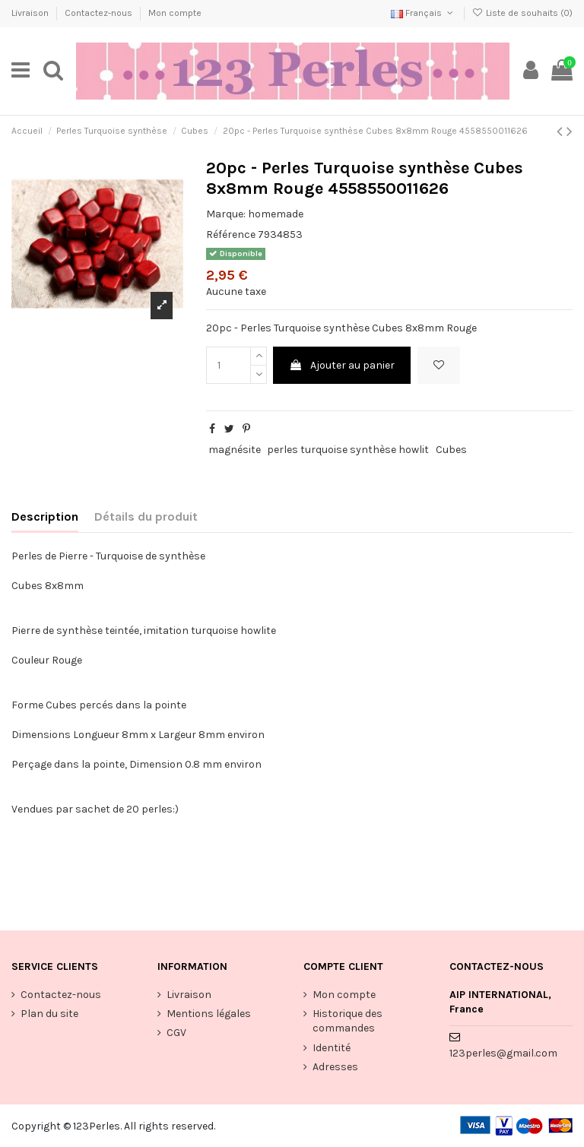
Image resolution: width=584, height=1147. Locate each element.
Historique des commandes (347, 1021)
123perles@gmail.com (503, 1053)
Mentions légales (209, 1013)
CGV (176, 1032)
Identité (332, 1047)
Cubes (451, 449)
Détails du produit (146, 516)
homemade (275, 214)
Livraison (31, 13)
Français (423, 13)
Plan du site (49, 1013)
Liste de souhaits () (522, 13)
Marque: (226, 214)
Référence (231, 234)
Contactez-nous (100, 13)
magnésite (234, 449)
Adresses (335, 1066)
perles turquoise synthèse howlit (348, 449)
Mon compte (175, 13)
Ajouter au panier (342, 365)
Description (44, 516)
